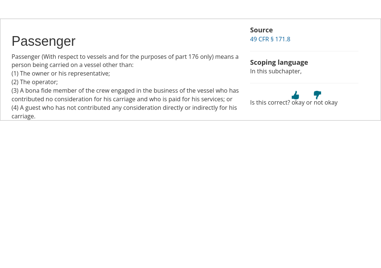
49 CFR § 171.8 (270, 39)
